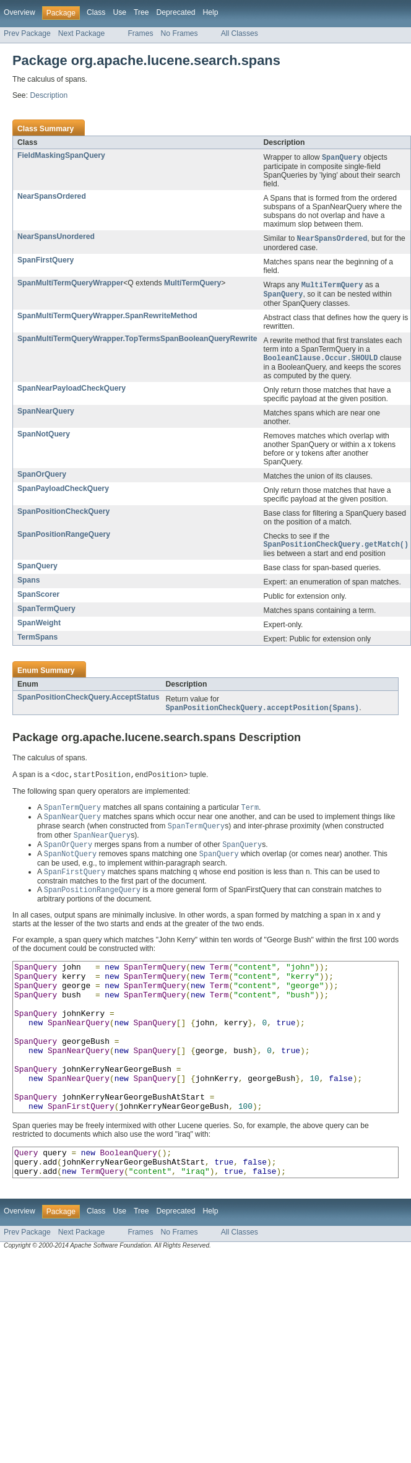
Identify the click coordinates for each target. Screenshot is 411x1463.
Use (119, 12)
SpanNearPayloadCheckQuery (71, 391)
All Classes (239, 33)
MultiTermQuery (192, 284)
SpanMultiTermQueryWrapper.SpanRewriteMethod (107, 318)
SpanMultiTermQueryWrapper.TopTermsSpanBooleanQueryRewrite (137, 341)
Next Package (81, 33)
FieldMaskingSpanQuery (61, 155)
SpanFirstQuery (45, 261)
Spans (28, 584)
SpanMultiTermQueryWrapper (70, 284)
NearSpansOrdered (51, 197)
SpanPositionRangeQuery (63, 537)
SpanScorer (38, 598)
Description (48, 95)
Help (210, 12)
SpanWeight (39, 627)
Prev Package (27, 33)
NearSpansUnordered (56, 237)
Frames (140, 33)
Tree (141, 12)
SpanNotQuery (43, 437)
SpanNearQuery (45, 414)
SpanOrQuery (41, 477)
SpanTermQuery (46, 613)
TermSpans (37, 641)
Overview (19, 12)
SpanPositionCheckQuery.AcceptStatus (88, 701)
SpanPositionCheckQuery (63, 514)
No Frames (179, 33)
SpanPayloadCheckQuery (63, 491)
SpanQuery (37, 570)
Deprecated (176, 12)
